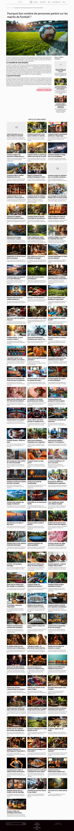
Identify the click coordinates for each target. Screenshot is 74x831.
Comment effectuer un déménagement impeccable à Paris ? (16, 751)
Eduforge (60, 824)
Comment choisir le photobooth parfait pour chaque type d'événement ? (61, 105)
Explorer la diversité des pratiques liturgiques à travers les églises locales (36, 177)
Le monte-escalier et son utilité (36, 318)
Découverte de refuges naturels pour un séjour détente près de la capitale (15, 238)
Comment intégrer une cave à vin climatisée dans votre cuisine (57, 238)
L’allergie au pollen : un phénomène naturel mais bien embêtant (36, 648)
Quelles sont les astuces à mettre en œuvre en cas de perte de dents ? (35, 606)
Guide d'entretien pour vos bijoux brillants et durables (60, 70)
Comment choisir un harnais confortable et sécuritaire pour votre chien (36, 218)
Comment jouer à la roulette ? (16, 420)
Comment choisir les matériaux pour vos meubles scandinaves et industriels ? (57, 177)
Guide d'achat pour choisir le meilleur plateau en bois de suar (56, 218)
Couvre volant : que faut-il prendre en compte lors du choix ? (35, 421)
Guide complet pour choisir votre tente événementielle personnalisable (35, 238)
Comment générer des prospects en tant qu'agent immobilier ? (56, 401)
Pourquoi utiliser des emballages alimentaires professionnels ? (14, 812)
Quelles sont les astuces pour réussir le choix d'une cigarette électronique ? (57, 524)
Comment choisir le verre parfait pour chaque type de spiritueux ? (15, 197)
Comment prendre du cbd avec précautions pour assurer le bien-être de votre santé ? (57, 709)
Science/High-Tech (56, 2)
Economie (36, 2)
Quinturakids (56, 824)
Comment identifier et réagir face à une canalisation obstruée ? (56, 156)
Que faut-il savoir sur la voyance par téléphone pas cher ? (35, 668)
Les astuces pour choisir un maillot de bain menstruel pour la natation (16, 771)
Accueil (7, 7)
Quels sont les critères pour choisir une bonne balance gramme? (35, 565)
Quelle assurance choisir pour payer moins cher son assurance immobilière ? (16, 709)
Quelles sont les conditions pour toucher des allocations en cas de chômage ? (16, 730)
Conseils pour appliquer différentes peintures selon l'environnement (15, 218)
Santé (49, 2)
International (43, 2)
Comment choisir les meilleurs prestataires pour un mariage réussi (36, 197)
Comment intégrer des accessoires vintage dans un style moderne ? (15, 156)
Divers (64, 2)
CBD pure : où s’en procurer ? (36, 297)
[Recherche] (24, 2)
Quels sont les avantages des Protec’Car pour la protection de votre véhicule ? (15, 380)
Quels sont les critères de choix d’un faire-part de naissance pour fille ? (16, 401)
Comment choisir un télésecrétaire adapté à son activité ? (56, 771)
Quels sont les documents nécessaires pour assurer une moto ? (36, 339)
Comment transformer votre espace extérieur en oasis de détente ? (60, 88)
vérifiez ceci (30, 67)
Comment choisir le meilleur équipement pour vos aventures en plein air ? (15, 177)
